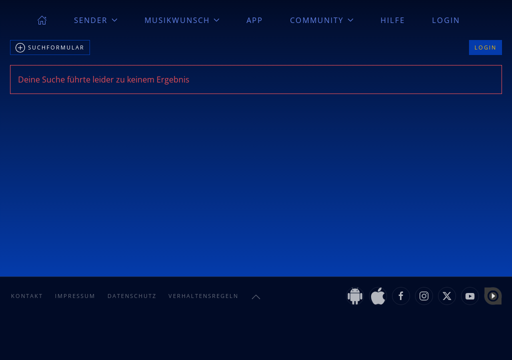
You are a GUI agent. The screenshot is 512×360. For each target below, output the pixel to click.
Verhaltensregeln (203, 296)
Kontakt (27, 296)
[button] (256, 297)
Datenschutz (132, 296)
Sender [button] (96, 20)
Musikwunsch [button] (182, 20)
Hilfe (392, 20)
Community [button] (322, 20)
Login (446, 20)
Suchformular (50, 48)
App (254, 20)
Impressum (75, 296)
